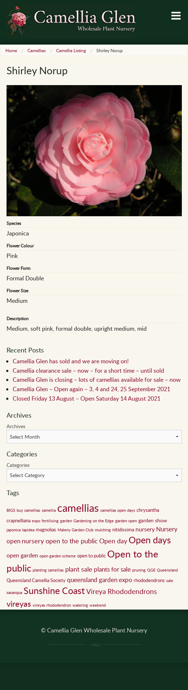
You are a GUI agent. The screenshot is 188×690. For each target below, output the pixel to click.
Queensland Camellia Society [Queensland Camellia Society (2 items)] (36, 580)
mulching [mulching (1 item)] (103, 529)
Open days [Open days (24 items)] (150, 540)
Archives (16, 426)
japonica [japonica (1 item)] (14, 529)
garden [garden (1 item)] (66, 520)
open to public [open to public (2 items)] (91, 555)
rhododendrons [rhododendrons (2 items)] (149, 580)
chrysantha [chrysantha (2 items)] (148, 510)
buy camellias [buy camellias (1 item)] (28, 510)
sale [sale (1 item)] (169, 580)
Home (11, 50)
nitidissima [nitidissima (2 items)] (123, 529)
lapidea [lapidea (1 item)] (28, 529)
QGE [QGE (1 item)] (151, 570)
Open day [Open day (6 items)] (113, 540)
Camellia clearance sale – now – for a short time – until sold (88, 371)
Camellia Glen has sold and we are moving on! (71, 361)
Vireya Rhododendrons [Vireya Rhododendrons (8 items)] (121, 591)
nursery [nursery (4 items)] (145, 529)
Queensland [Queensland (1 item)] (167, 570)
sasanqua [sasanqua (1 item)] (14, 592)
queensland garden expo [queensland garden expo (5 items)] (99, 580)
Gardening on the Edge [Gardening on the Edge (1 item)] (94, 520)
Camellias (37, 50)
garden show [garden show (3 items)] (152, 520)
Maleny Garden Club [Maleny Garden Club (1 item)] (75, 529)
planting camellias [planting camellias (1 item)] (48, 570)
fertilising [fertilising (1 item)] (50, 520)
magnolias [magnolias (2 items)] (46, 529)
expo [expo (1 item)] (36, 520)
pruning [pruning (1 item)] (139, 570)
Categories (18, 464)
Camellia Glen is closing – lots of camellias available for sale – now (97, 380)
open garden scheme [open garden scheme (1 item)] (57, 556)
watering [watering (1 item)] (80, 605)
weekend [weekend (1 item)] (97, 605)
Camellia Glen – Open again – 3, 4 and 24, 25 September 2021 (91, 389)
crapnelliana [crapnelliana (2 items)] (18, 520)
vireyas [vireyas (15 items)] (19, 603)
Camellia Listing (71, 50)
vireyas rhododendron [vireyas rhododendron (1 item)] (52, 605)
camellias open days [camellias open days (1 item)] (117, 510)
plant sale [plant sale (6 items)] (78, 569)
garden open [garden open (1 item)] (126, 520)
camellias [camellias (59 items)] (78, 507)
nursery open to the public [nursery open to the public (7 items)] (60, 540)
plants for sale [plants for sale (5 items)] (112, 569)
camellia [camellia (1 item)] (49, 510)
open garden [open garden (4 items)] (22, 555)
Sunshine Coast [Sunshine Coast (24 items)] (54, 591)
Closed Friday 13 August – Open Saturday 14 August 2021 (86, 398)
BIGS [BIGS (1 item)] (11, 510)
